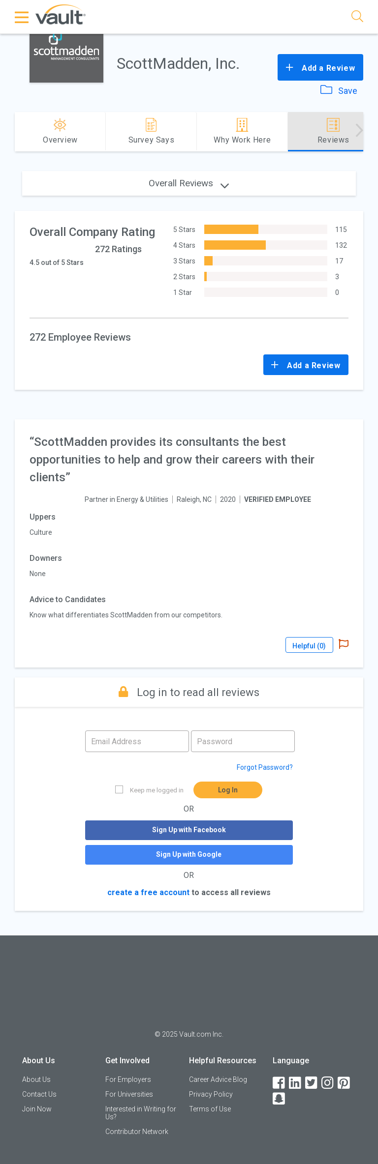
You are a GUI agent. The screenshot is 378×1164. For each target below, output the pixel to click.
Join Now (37, 1109)
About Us (36, 1079)
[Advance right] (359, 131)
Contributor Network (136, 1131)
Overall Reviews (189, 183)
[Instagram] (328, 1083)
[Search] (357, 18)
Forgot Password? (265, 767)
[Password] (243, 741)
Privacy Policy (211, 1094)
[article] (189, 543)
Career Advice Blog (218, 1079)
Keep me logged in (149, 790)
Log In (228, 790)
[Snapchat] (279, 1098)
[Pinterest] (344, 1083)
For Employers (128, 1079)
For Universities (129, 1094)
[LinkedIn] (296, 1083)
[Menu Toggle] (22, 17)
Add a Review (320, 67)
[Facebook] (279, 1083)
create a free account (148, 892)
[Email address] (137, 741)
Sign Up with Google (188, 854)
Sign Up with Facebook (189, 830)
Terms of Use (210, 1109)
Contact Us (39, 1094)
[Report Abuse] (343, 645)
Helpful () (309, 646)
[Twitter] (312, 1083)
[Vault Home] (60, 14)
